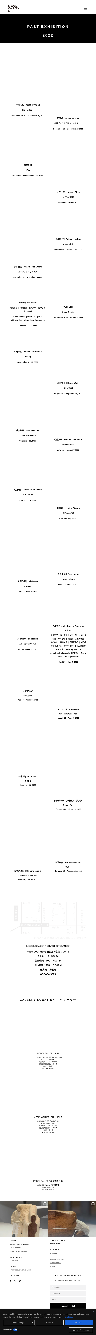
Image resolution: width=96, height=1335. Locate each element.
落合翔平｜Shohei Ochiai (28, 430)
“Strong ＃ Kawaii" (28, 303)
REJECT (49, 1323)
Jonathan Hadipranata (27, 639)
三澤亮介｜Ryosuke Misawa (68, 862)
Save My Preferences (80, 1330)
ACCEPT (78, 1323)
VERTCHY (68, 307)
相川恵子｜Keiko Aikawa (68, 508)
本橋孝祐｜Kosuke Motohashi (28, 352)
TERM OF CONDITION (57, 1259)
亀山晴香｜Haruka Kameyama (28, 490)
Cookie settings (18, 1323)
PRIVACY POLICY (55, 1263)
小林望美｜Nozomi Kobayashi (28, 267)
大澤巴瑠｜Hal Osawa (28, 581)
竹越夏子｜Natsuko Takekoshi (68, 440)
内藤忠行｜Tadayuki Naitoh (68, 239)
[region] (48, 1322)
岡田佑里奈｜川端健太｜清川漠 (68, 801)
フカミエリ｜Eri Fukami (68, 709)
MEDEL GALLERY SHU (48, 1053)
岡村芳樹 (28, 165)
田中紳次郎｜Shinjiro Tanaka (27, 871)
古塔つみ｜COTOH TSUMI (28, 105)
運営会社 (53, 1266)
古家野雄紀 (28, 691)
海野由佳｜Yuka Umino (68, 574)
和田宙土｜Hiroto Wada (68, 383)
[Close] (93, 1311)
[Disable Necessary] (15, 1330)
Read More (69, 1317)
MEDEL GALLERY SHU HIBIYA (48, 1117)
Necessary (7, 1330)
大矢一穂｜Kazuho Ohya (68, 192)
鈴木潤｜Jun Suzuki (27, 776)
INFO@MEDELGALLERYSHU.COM (21, 1270)
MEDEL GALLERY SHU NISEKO (48, 1181)
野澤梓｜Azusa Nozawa (68, 118)
